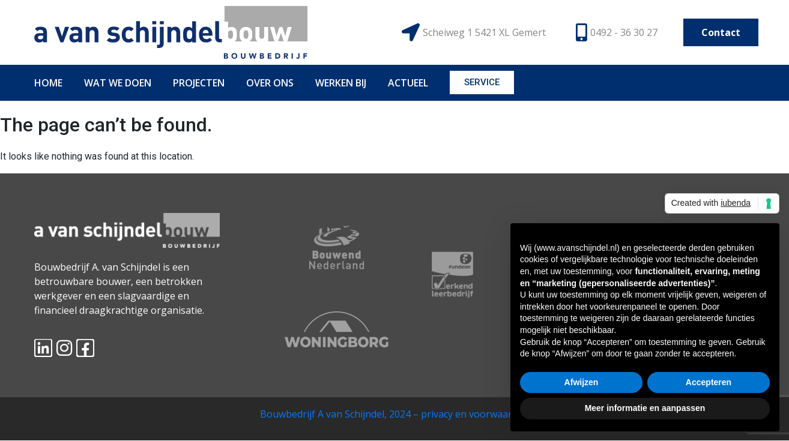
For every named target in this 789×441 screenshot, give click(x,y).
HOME (48, 82)
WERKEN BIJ (340, 82)
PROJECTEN (199, 82)
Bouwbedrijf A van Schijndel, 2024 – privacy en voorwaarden (394, 414)
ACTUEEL (408, 82)
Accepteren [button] (708, 382)
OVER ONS (270, 82)
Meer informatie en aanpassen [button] (645, 408)
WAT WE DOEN (117, 82)
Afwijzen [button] (581, 382)
